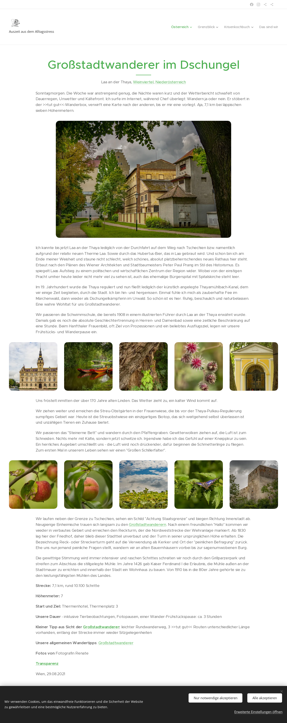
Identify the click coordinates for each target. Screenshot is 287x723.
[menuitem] (178, 27)
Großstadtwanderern (147, 524)
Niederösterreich (170, 81)
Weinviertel (143, 81)
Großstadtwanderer (101, 626)
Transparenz (47, 663)
